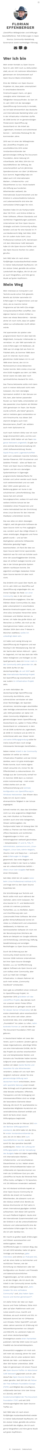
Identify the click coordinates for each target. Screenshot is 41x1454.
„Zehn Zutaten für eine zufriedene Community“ (18, 1290)
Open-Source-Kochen (22, 1377)
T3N (29, 843)
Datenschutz (27, 1449)
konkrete (7, 1027)
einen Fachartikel (28, 1338)
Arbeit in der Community (26, 751)
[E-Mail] (16, 48)
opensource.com (23, 846)
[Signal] (25, 48)
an (19, 1027)
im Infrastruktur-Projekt (23, 681)
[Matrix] (21, 48)
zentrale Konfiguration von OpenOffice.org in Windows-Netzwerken (18, 791)
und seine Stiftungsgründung (15, 739)
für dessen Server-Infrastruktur (16, 1010)
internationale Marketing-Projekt (21, 674)
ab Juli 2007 (24, 671)
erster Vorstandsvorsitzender (18, 1133)
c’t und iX (22, 843)
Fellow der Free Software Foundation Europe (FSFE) (20, 1383)
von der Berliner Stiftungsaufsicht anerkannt (20, 1126)
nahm (34, 1023)
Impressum (16, 1449)
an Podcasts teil (30, 1257)
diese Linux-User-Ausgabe (14, 870)
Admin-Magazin (28, 850)
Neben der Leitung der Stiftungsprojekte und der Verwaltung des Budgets (19, 1150)
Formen (14, 1027)
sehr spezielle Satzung (13, 1085)
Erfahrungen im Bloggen (18, 856)
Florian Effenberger (20, 26)
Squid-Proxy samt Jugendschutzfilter (19, 453)
